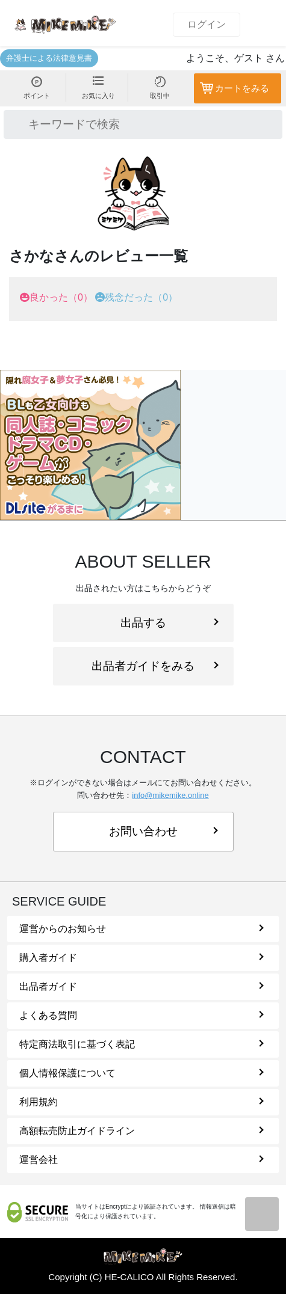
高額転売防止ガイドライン (141, 1131)
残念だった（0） (141, 297)
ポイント (36, 87)
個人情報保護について (141, 1073)
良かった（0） (61, 297)
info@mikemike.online (170, 795)
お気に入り (98, 87)
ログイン (206, 24)
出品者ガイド (141, 986)
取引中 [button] (160, 87)
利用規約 (141, 1102)
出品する (169, 622)
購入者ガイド (141, 957)
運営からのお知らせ (141, 929)
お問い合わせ (163, 831)
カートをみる (242, 88)
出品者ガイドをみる (155, 666)
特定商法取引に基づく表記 (141, 1044)
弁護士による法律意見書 (49, 58)
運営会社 (141, 1159)
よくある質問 (141, 1015)
